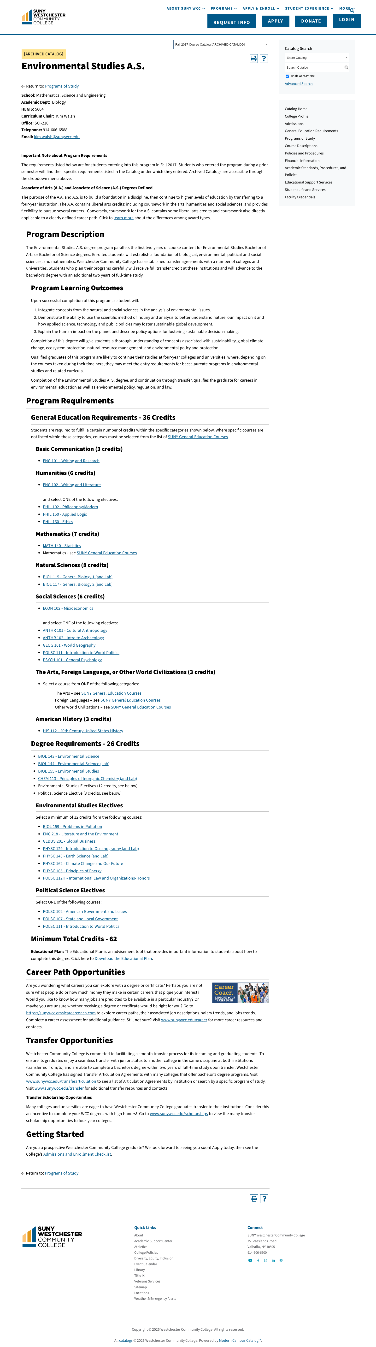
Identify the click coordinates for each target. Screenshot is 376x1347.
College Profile (296, 114)
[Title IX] (139, 1273)
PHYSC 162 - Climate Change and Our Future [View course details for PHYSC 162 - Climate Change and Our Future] (83, 862)
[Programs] (222, 23)
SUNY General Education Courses (198, 435)
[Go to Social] (250, 1258)
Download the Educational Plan (123, 957)
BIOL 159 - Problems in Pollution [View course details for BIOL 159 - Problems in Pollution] (72, 825)
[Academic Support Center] (153, 1239)
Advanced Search (299, 81)
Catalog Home (296, 107)
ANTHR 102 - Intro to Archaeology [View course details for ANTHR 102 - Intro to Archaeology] (73, 636)
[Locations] (141, 1291)
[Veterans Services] (147, 1279)
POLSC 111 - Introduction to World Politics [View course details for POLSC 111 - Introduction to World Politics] (81, 651)
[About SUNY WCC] (184, 23)
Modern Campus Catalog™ (240, 1338)
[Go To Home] (43, 15)
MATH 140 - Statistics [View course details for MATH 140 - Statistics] (62, 544)
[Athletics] (140, 1244)
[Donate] (312, 10)
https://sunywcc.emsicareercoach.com (61, 1011)
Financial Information (302, 158)
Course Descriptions (301, 144)
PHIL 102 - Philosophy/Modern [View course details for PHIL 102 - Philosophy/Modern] (70, 505)
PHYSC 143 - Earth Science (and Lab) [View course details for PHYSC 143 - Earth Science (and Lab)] (75, 854)
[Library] (139, 1267)
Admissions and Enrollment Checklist (77, 1152)
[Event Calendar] (145, 1262)
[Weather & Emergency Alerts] (155, 1296)
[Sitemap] (140, 1285)
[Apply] (288, 10)
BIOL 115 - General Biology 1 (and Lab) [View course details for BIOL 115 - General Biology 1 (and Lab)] (77, 575)
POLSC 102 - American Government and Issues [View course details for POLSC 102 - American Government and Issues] (85, 910)
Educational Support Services (308, 180)
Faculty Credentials (300, 195)
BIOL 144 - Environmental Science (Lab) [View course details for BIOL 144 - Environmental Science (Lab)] (73, 762)
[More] (345, 23)
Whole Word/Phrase (303, 74)
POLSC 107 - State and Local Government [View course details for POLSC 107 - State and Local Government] (80, 917)
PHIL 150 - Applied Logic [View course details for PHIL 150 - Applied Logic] (65, 512)
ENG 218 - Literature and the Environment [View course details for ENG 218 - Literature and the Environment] (80, 832)
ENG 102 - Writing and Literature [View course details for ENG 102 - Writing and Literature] (72, 483)
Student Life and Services (305, 187)
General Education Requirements (311, 129)
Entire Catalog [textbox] (296, 56)
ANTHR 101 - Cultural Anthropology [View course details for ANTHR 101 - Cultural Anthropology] (75, 629)
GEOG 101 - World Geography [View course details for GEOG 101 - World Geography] (69, 643)
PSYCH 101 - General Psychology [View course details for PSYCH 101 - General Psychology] (72, 658)
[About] (138, 1233)
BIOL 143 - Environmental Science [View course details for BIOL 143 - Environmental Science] (68, 754)
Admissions (294, 121)
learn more (124, 216)
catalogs (126, 1338)
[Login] (336, 10)
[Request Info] (258, 10)
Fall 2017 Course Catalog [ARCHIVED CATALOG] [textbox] (210, 42)
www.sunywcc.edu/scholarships (179, 1112)
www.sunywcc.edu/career (184, 1018)
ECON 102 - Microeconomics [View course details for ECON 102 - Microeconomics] (68, 606)
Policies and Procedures (304, 151)
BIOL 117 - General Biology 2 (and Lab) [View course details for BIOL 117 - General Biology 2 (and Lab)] (77, 582)
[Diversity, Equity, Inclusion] (153, 1256)
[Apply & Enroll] (259, 23)
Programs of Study (62, 84)
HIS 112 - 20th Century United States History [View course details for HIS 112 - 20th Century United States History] (83, 729)
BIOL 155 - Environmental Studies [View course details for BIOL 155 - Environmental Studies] (68, 769)
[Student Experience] (307, 23)
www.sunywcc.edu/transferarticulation (61, 1079)
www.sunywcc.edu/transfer (59, 1086)
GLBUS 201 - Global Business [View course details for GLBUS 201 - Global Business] (69, 839)
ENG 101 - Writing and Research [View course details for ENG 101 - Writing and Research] (71, 459)
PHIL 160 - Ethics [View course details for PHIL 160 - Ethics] (58, 520)
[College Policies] (146, 1250)
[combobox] (221, 42)
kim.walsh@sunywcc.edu (57, 135)
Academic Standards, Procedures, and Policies (315, 169)
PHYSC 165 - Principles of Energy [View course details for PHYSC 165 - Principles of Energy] (72, 869)
